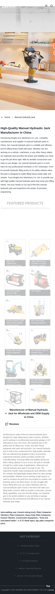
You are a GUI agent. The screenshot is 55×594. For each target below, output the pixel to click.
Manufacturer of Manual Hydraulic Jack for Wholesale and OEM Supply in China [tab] (27, 413)
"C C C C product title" (30, 553)
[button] (46, 6)
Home (7, 117)
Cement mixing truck (26, 512)
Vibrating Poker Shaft (30, 546)
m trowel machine (30, 561)
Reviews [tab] (12, 424)
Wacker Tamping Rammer (30, 568)
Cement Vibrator (8, 518)
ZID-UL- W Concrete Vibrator (30, 576)
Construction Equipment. (27, 518)
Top (48, 586)
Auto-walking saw (8, 512)
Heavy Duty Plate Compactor (37, 515)
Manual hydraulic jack (25, 117)
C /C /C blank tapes (26, 521)
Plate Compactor (17, 515)
